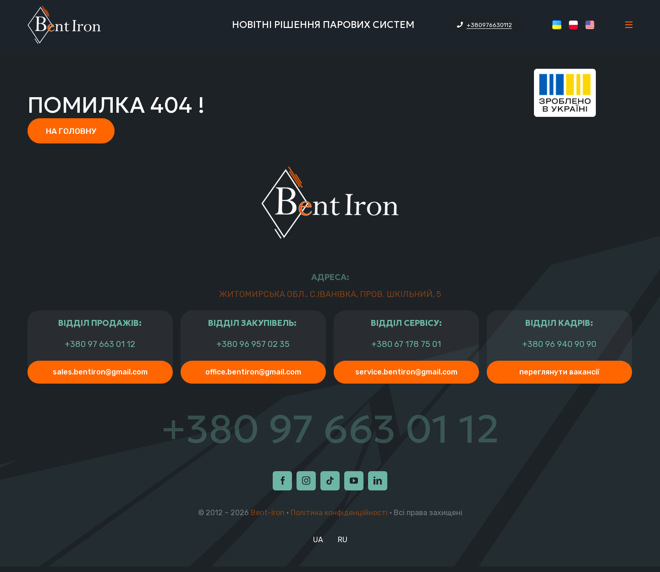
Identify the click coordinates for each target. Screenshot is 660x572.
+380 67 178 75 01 (406, 345)
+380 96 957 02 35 (253, 345)
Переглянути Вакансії (559, 372)
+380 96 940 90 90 (559, 345)
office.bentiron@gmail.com (253, 372)
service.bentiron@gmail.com (406, 372)
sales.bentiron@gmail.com (100, 372)
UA (318, 544)
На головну (71, 131)
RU (342, 544)
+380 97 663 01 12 (100, 345)
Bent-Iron (268, 517)
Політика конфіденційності (339, 517)
